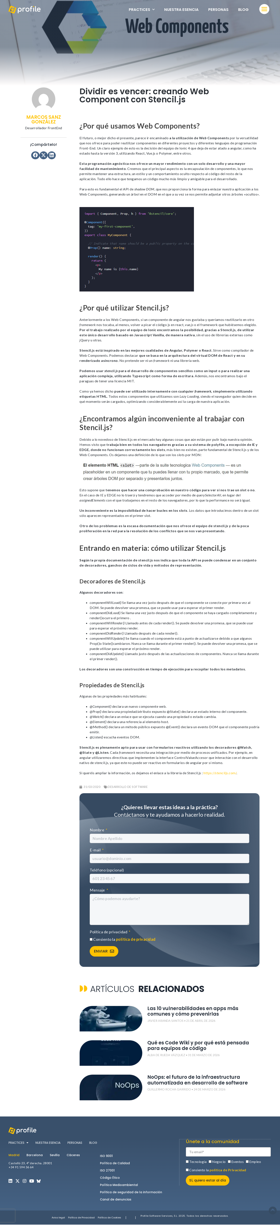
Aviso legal (58, 1217)
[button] (35, 155)
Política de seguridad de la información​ (131, 1192)
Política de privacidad (109, 931)
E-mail (95, 850)
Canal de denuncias (115, 1199)
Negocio (219, 1162)
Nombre (97, 830)
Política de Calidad (115, 1163)
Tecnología (198, 1162)
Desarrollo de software (128, 787)
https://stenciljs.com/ (220, 773)
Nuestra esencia (181, 9)
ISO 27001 (107, 1170)
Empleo (255, 1162)
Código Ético (110, 1178)
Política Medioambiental (119, 1185)
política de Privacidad (228, 1170)
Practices (142, 9)
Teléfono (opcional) (107, 870)
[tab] (16, 1155)
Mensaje (98, 890)
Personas (218, 9)
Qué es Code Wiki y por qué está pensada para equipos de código (198, 1046)
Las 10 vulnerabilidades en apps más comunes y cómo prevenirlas (192, 1011)
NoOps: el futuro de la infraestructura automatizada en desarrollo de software (197, 1080)
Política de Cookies (109, 1217)
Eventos (237, 1162)
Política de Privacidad (81, 1217)
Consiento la (124, 939)
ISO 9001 (106, 1156)
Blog (243, 9)
